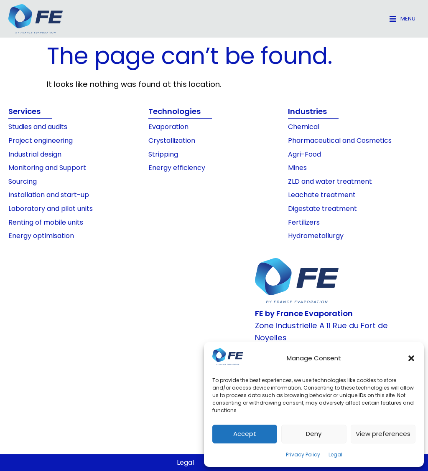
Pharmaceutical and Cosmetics (340, 140)
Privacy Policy (303, 454)
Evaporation (168, 127)
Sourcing (22, 181)
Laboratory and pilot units (50, 208)
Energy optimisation (41, 236)
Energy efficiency (176, 167)
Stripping (163, 154)
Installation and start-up (48, 195)
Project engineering (40, 140)
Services (24, 111)
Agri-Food (304, 154)
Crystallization (171, 140)
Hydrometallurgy (316, 236)
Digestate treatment (322, 208)
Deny (313, 433)
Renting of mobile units (45, 222)
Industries (307, 111)
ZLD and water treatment (330, 181)
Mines (297, 167)
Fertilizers (304, 222)
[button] (411, 358)
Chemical (303, 127)
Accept (244, 433)
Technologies (174, 111)
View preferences (383, 433)
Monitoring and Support (47, 167)
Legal (335, 454)
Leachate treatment (322, 195)
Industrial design (34, 154)
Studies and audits (37, 127)
